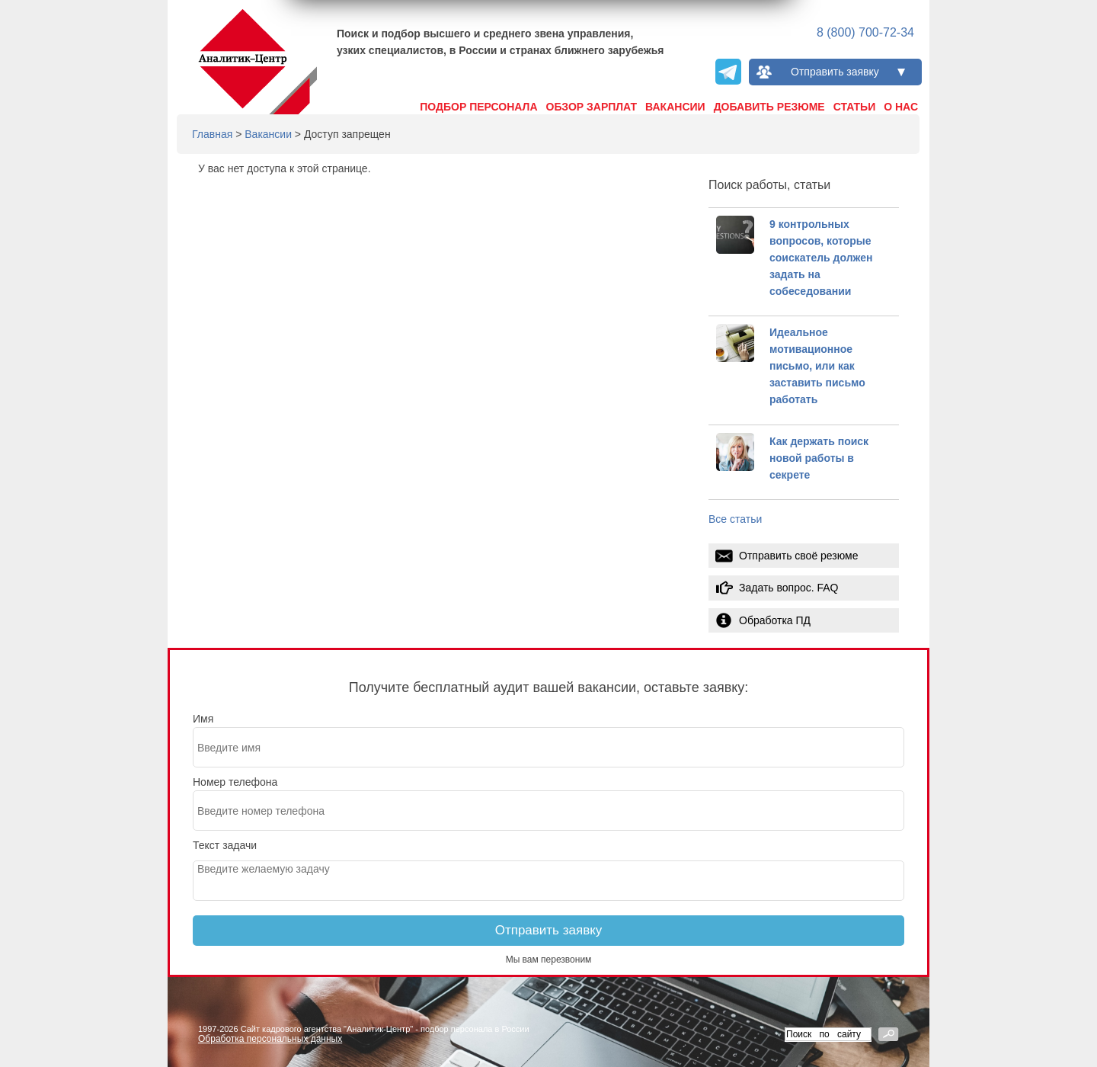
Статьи (854, 107)
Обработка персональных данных (270, 1038)
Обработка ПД (775, 620)
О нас (901, 107)
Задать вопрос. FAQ (789, 588)
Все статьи (735, 519)
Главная (212, 134)
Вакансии (675, 107)
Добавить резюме (769, 107)
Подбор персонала (478, 107)
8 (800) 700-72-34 (865, 32)
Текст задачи (225, 845)
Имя (203, 719)
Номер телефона (235, 782)
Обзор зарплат (592, 107)
